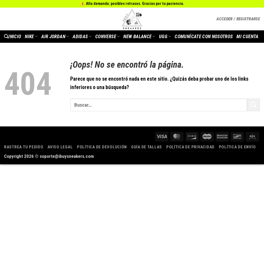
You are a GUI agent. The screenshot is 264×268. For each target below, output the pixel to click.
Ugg (165, 36)
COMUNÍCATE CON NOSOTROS (204, 36)
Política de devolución (102, 147)
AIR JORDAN (55, 36)
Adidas (82, 36)
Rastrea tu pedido (23, 147)
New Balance (139, 36)
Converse (107, 36)
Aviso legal (60, 147)
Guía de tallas (146, 147)
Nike (31, 36)
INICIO (14, 36)
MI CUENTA (247, 36)
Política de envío (237, 147)
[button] (238, 19)
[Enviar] (253, 105)
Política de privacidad (190, 147)
